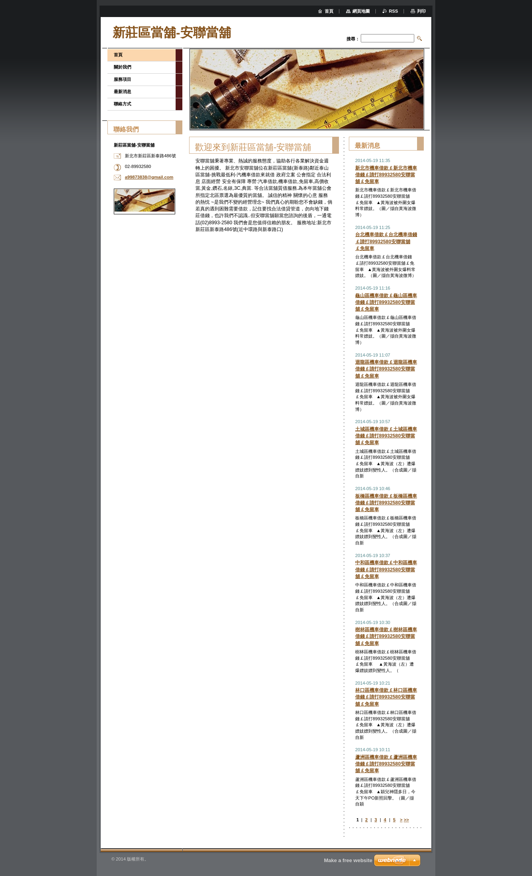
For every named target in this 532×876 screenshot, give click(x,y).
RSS (393, 11)
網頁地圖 (361, 11)
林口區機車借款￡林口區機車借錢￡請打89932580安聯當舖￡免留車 (386, 696)
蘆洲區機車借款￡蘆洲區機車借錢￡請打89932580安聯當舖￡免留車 (386, 763)
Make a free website (348, 860)
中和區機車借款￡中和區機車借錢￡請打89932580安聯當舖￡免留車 (386, 569)
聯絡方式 (122, 103)
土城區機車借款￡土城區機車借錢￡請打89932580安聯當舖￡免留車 (386, 435)
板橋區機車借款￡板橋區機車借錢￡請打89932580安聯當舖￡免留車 (386, 502)
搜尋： (353, 38)
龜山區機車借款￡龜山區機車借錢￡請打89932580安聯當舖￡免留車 (386, 302)
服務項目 (122, 79)
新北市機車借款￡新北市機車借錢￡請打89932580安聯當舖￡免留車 (386, 174)
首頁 (118, 54)
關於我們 (122, 67)
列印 (421, 11)
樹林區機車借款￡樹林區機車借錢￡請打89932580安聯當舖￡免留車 (386, 636)
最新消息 (122, 91)
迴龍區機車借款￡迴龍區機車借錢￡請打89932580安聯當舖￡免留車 (386, 368)
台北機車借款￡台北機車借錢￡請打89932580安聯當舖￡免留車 (386, 241)
